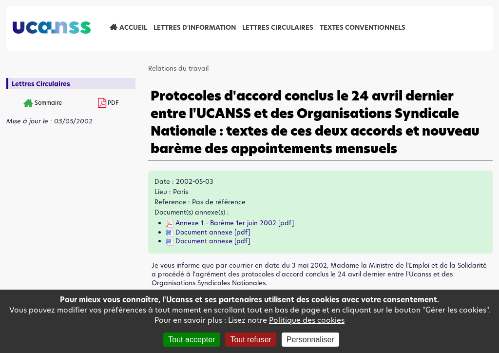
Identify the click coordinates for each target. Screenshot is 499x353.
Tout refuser (250, 339)
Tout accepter (191, 339)
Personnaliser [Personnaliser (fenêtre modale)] (310, 339)
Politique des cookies (307, 320)
